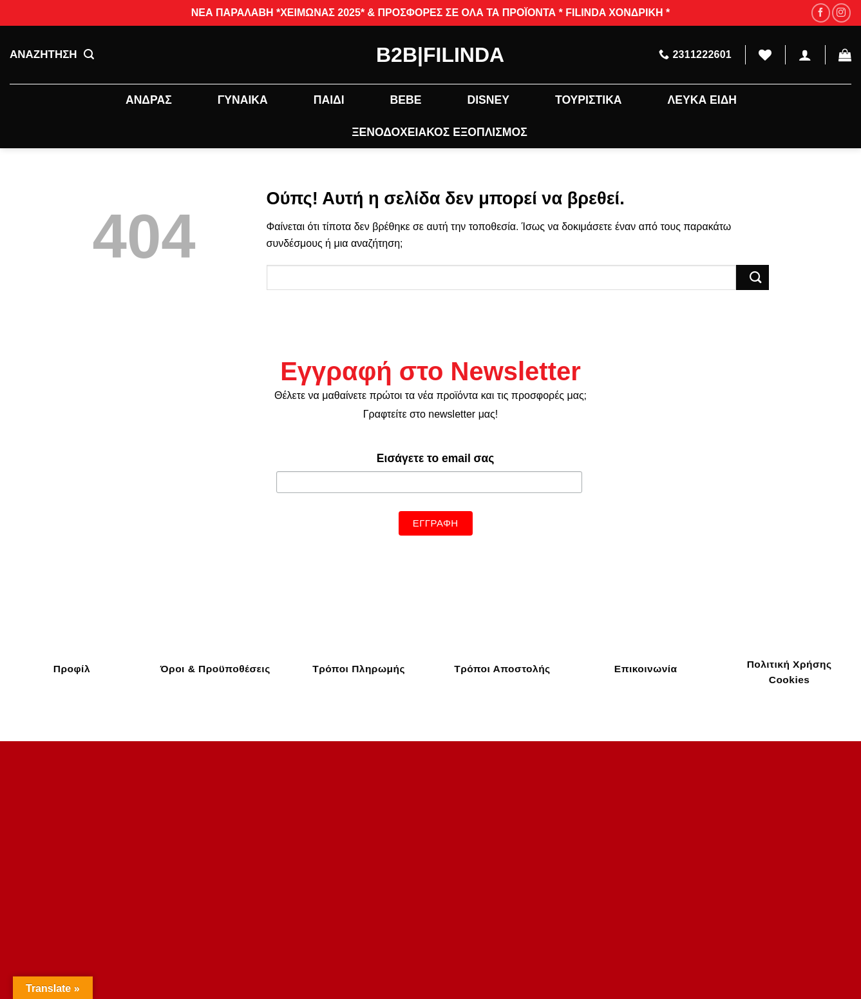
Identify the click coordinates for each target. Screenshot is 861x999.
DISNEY (488, 99)
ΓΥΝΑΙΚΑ (243, 99)
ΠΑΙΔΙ (329, 99)
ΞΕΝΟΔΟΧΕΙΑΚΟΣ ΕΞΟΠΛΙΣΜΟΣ (439, 132)
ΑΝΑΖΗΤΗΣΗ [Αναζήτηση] (52, 54)
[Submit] (752, 277)
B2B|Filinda (430, 54)
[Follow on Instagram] (841, 12)
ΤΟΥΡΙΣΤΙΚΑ (588, 99)
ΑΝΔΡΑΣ (149, 99)
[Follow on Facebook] (820, 12)
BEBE (406, 99)
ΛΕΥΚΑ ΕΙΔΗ (702, 99)
